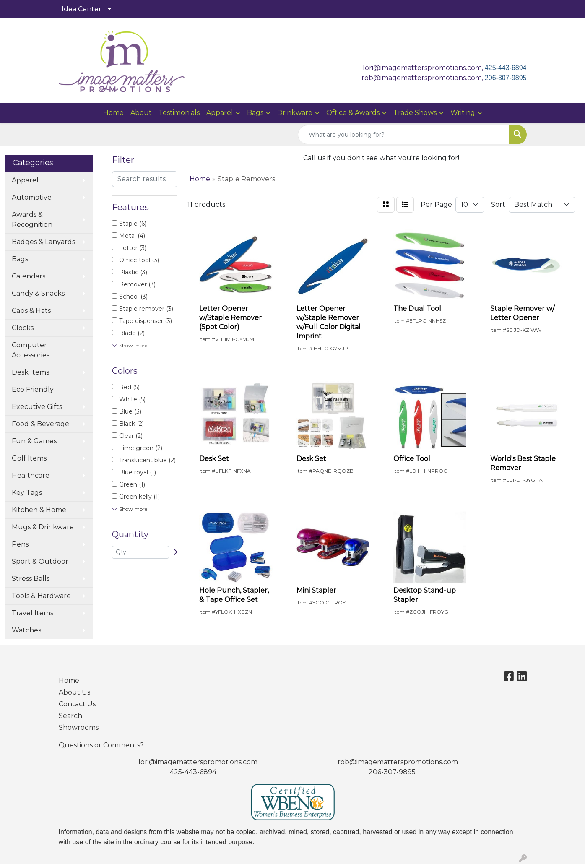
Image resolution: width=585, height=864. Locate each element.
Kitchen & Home (39, 510)
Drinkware (294, 113)
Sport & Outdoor (40, 561)
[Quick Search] (403, 134)
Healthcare (30, 475)
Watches (26, 630)
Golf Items (29, 458)
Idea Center (81, 9)
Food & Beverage (40, 424)
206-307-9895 (506, 77)
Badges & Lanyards (43, 242)
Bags (255, 113)
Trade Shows (415, 113)
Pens (20, 544)
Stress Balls (30, 579)
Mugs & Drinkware (43, 527)
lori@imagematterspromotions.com (197, 762)
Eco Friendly (33, 389)
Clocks (23, 328)
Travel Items (32, 613)
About (141, 113)
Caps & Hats (31, 311)
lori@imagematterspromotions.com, (424, 68)
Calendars (28, 276)
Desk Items (30, 372)
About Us (74, 692)
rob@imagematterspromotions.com (398, 762)
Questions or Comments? (101, 745)
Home (113, 113)
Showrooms (79, 727)
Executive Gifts (37, 407)
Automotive (32, 197)
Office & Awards (353, 113)
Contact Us (77, 704)
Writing (462, 113)
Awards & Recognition (32, 220)
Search (70, 716)
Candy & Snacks (38, 293)
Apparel (219, 113)
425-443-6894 (506, 67)
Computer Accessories (30, 350)
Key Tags (27, 493)
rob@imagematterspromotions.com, (423, 78)
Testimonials (179, 113)
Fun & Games (34, 441)
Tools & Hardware (41, 596)
